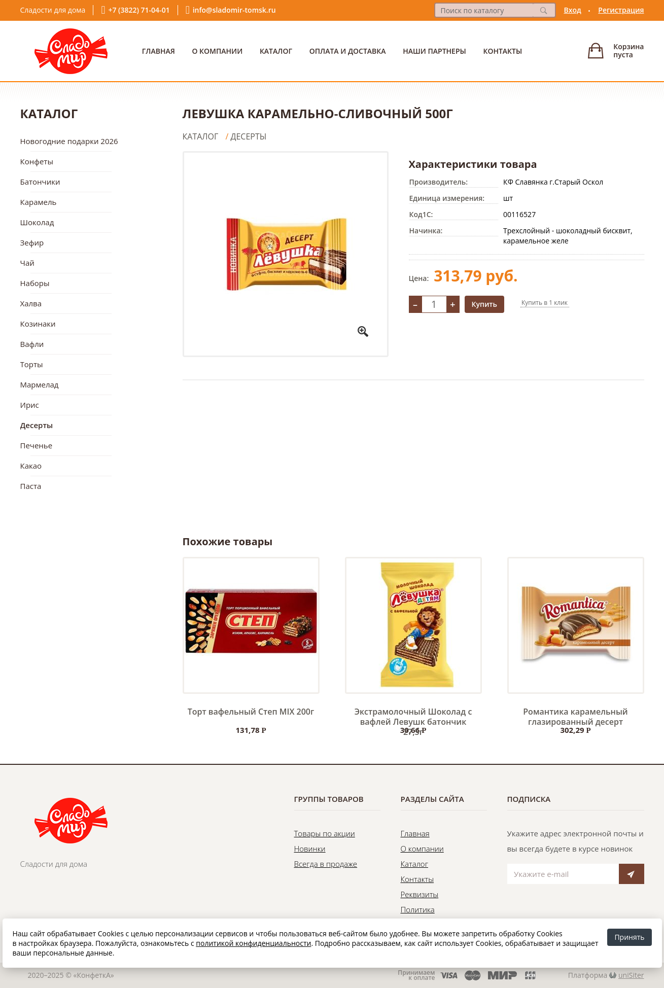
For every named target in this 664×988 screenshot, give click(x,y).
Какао (31, 466)
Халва (31, 303)
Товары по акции (324, 833)
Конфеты (36, 161)
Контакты (502, 51)
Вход (572, 10)
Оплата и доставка (347, 51)
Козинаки (38, 324)
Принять (629, 937)
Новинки (310, 848)
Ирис (29, 405)
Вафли (32, 344)
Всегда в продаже (326, 864)
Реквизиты (420, 894)
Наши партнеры (434, 51)
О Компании (217, 51)
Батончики (40, 182)
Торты (31, 364)
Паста (31, 486)
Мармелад (39, 384)
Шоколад (37, 222)
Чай (27, 263)
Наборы (35, 283)
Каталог (276, 51)
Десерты (36, 425)
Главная (158, 51)
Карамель (38, 202)
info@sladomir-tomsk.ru (234, 10)
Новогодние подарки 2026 (69, 141)
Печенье (36, 445)
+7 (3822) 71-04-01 (138, 10)
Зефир (32, 242)
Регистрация (621, 10)
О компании (422, 848)
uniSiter (631, 975)
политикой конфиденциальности (253, 943)
